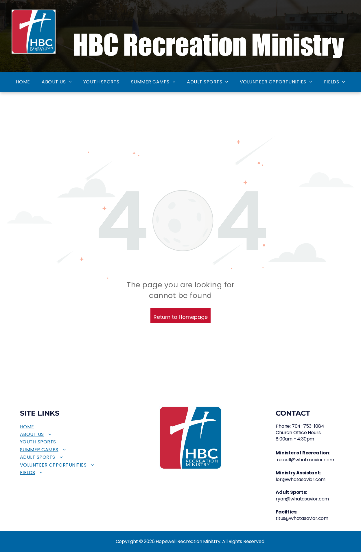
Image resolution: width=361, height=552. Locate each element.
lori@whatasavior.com (300, 479)
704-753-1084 (308, 426)
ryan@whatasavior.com (302, 499)
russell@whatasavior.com (305, 459)
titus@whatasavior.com (302, 518)
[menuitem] (23, 82)
